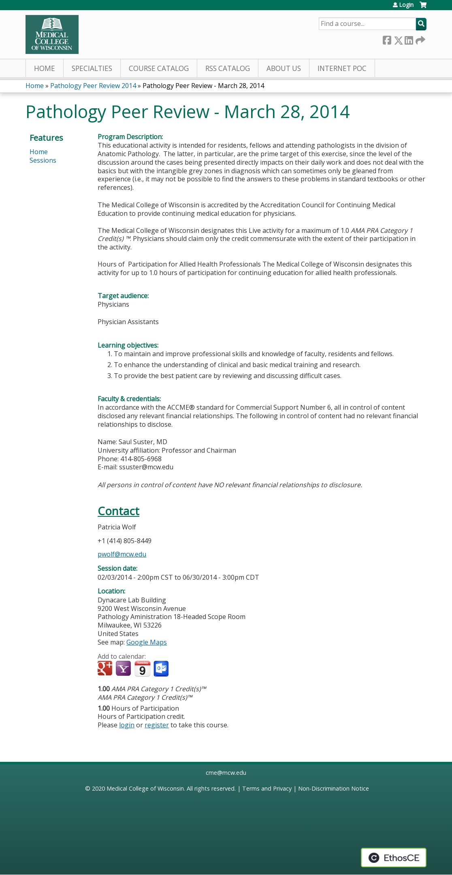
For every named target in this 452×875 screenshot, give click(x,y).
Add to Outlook (162, 669)
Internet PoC (342, 68)
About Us (284, 68)
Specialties (92, 68)
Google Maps (146, 642)
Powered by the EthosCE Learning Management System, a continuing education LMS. (393, 857)
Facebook (387, 38)
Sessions (43, 160)
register (157, 724)
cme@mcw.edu (226, 772)
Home (44, 68)
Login (406, 5)
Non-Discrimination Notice (333, 788)
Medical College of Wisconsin (145, 788)
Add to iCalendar (142, 668)
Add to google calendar (106, 669)
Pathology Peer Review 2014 (93, 85)
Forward (420, 38)
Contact (118, 510)
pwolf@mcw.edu (122, 554)
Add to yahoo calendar (124, 669)
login (126, 724)
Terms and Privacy (267, 788)
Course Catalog (159, 68)
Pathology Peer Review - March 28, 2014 (203, 85)
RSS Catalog (227, 68)
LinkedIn (409, 38)
